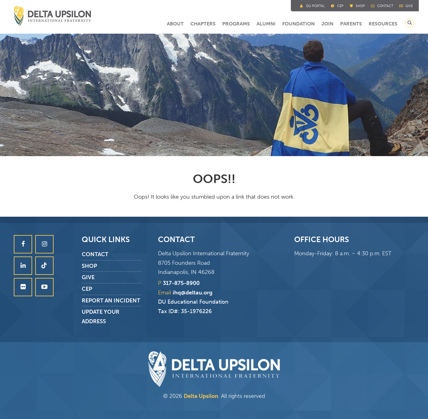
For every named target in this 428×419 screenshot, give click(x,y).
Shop (360, 6)
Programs (236, 24)
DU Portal (315, 6)
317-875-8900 (181, 283)
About (175, 24)
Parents (351, 24)
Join (327, 24)
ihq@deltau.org (192, 292)
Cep (340, 6)
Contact (385, 6)
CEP (87, 289)
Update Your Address (100, 317)
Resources (383, 24)
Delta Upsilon (201, 396)
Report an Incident (111, 300)
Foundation (298, 24)
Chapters (203, 24)
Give (409, 6)
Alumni (266, 24)
